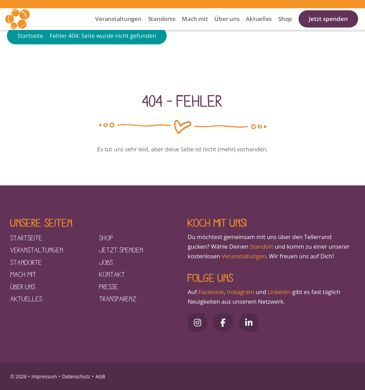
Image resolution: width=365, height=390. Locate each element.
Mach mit (195, 27)
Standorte (162, 27)
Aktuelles (259, 27)
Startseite (30, 56)
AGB (100, 376)
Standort (261, 246)
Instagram (240, 292)
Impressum (44, 376)
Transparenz (117, 298)
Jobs (106, 262)
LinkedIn (278, 292)
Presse (108, 286)
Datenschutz (76, 376)
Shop (285, 27)
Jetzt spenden (328, 27)
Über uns (226, 27)
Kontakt (112, 274)
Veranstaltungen (118, 27)
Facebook (211, 292)
